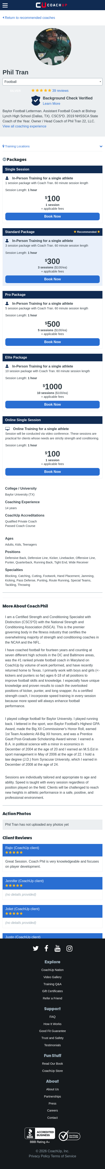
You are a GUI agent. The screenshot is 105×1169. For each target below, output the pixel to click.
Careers (52, 1110)
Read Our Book (52, 1063)
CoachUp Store (52, 1071)
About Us (52, 1089)
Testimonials (52, 1045)
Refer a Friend (52, 998)
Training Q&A (53, 984)
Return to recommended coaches (29, 18)
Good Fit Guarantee (52, 1031)
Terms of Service (63, 1156)
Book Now (52, 216)
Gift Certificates (52, 991)
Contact (52, 1117)
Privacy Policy (39, 1156)
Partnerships (52, 1096)
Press (52, 1103)
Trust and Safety (52, 1038)
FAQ (52, 1016)
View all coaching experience (24, 126)
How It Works (52, 1024)
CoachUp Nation (52, 970)
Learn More (51, 103)
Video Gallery (52, 977)
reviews (60, 90)
